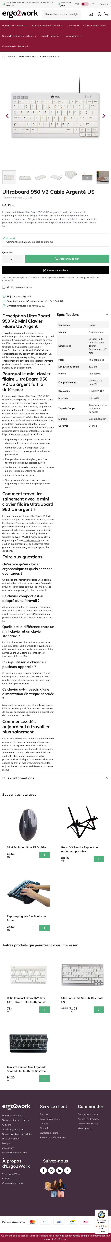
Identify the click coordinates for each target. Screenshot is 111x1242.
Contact (44, 1123)
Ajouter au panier (67, 258)
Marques (7, 1143)
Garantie (44, 1128)
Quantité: (7, 252)
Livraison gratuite (49, 1132)
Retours (44, 1114)
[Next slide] (103, 115)
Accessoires (74, 35)
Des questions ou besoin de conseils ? (22, 2)
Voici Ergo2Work (11, 1173)
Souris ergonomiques (96, 25)
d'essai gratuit (19, 296)
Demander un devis (55, 270)
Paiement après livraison (53, 1137)
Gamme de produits (12, 1183)
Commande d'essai (88, 1123)
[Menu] (106, 1211)
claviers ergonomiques (26, 547)
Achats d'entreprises (88, 1118)
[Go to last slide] (7, 115)
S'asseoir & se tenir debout (47, 25)
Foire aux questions (50, 1118)
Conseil (6, 1178)
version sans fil (21, 434)
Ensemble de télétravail (16, 46)
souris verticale (32, 540)
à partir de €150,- (26, 305)
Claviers (73, 25)
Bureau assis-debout (15, 25)
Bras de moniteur (51, 35)
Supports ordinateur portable (19, 35)
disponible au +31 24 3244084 (35, 301)
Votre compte (85, 1128)
